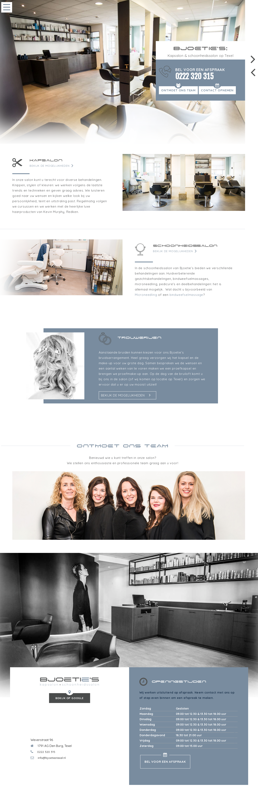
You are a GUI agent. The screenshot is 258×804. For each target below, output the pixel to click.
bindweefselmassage (186, 295)
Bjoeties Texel (235, 750)
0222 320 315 (194, 76)
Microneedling (146, 295)
